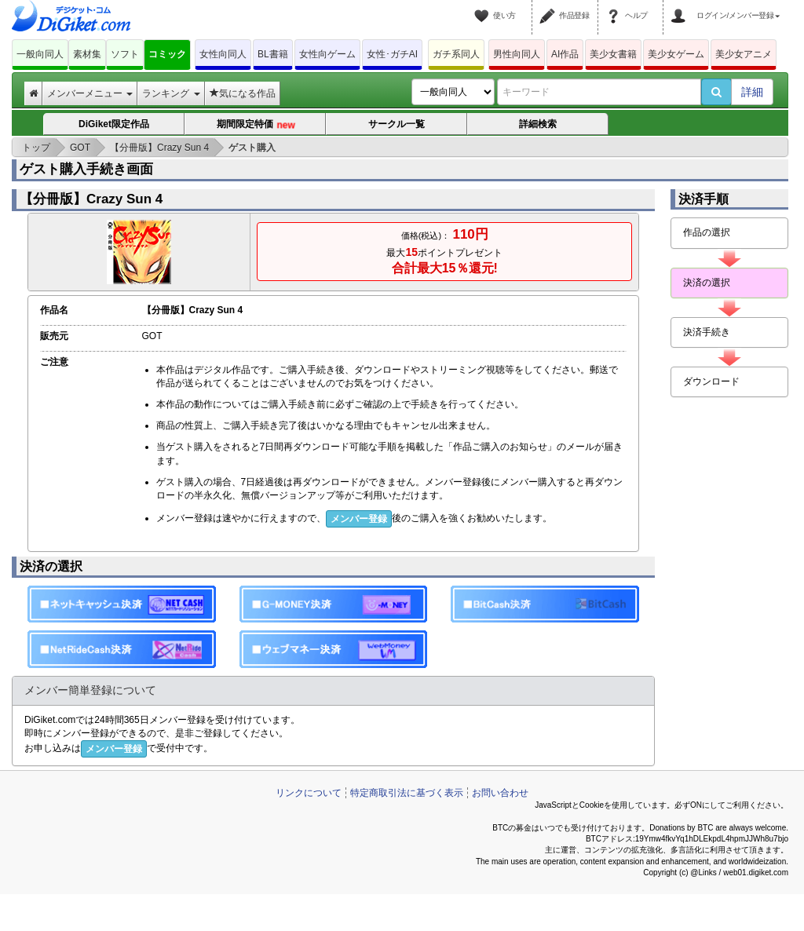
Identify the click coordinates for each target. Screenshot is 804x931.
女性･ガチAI (392, 54)
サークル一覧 (396, 124)
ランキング (170, 93)
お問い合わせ (500, 792)
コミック (167, 54)
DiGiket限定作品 (114, 124)
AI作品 (565, 54)
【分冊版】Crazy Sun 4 (91, 199)
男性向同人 (516, 54)
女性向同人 (223, 54)
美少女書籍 (613, 54)
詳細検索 (538, 124)
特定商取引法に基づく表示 (406, 792)
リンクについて (309, 792)
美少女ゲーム (676, 54)
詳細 (752, 92)
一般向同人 (40, 54)
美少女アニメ (743, 54)
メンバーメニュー (90, 93)
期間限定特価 (256, 126)
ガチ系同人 (456, 54)
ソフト (125, 54)
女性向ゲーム (327, 54)
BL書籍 (273, 54)
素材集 (87, 54)
